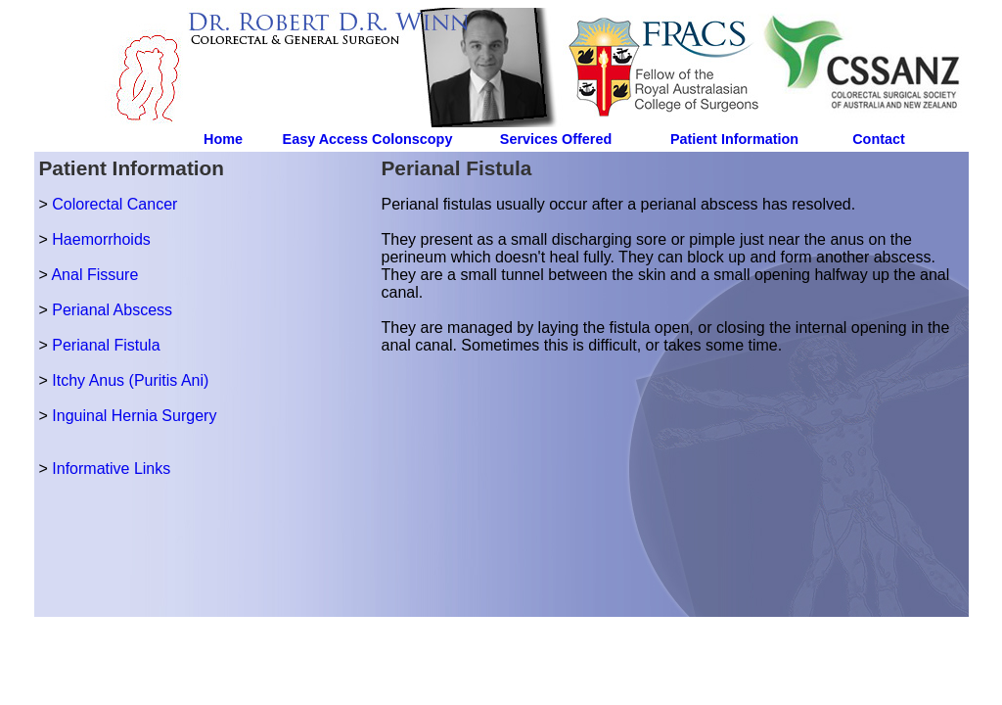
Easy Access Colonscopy (368, 139)
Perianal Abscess (112, 310)
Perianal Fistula (105, 345)
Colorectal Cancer (114, 204)
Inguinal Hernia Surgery (134, 415)
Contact (878, 139)
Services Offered (556, 139)
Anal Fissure (94, 274)
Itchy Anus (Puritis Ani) (130, 380)
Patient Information (734, 139)
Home (223, 139)
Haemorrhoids (101, 239)
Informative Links (111, 468)
